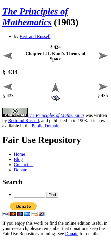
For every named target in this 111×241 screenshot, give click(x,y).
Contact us (23, 164)
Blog (18, 159)
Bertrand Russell (35, 36)
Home (19, 154)
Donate (20, 169)
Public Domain (45, 125)
